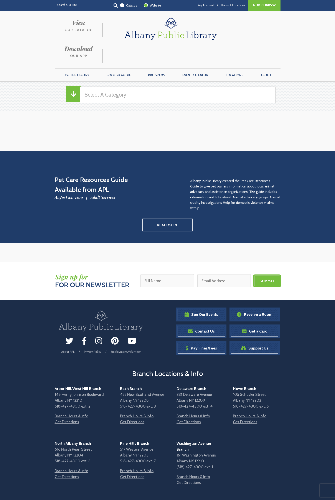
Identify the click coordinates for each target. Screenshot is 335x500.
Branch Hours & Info (71, 395)
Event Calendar (195, 55)
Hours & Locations (233, 5)
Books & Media (118, 55)
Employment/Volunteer (126, 330)
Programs (156, 55)
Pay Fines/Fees (201, 327)
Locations (234, 55)
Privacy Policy (92, 330)
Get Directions (67, 400)
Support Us (254, 327)
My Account (206, 5)
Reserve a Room (254, 293)
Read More (167, 204)
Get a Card (254, 310)
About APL (67, 330)
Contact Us (201, 310)
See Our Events (201, 293)
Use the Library (76, 55)
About (266, 55)
